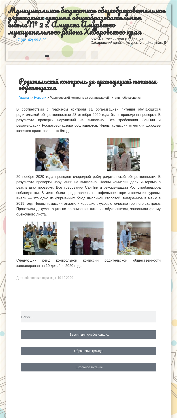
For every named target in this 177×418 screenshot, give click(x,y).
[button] (47, 55)
